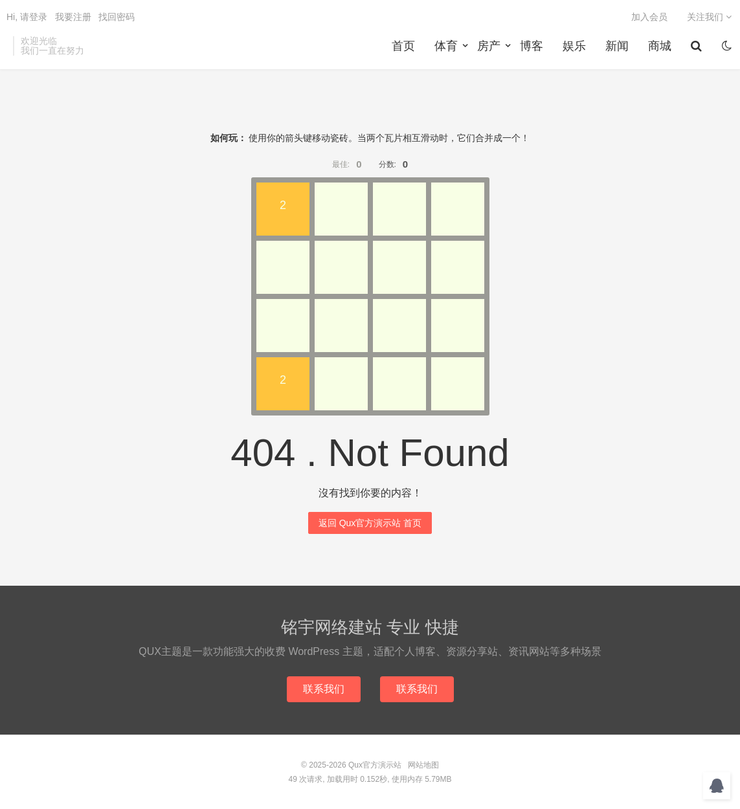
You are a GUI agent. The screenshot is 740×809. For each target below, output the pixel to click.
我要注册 (73, 17)
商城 (659, 45)
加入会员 (649, 17)
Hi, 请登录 (26, 17)
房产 (488, 45)
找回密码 (116, 17)
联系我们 (323, 688)
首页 (403, 45)
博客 (531, 45)
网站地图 (423, 765)
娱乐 (574, 45)
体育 (446, 45)
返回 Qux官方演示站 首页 (370, 523)
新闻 (617, 45)
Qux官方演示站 (374, 765)
